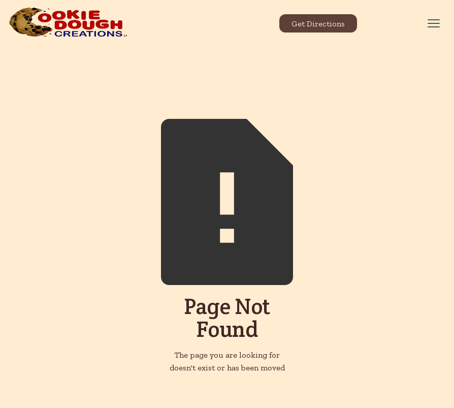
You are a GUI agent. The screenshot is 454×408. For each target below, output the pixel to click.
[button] (433, 23)
